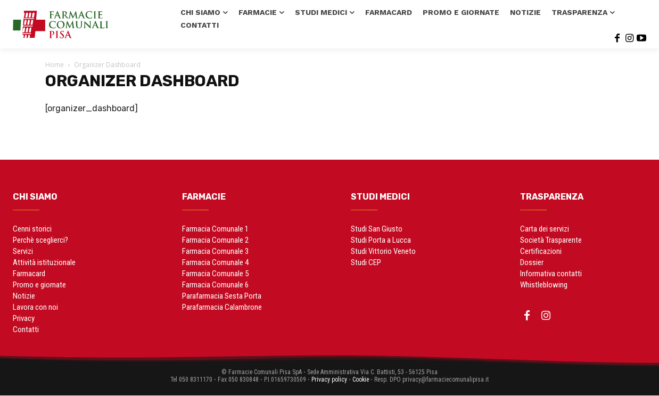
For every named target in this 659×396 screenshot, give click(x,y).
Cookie (360, 379)
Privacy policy (329, 379)
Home (54, 64)
